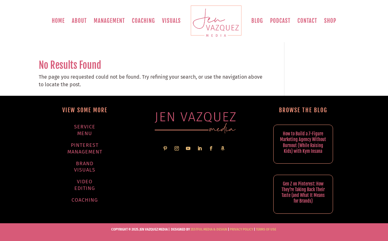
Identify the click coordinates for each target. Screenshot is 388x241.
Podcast (280, 20)
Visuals (171, 20)
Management (109, 20)
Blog (257, 20)
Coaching (143, 20)
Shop (330, 20)
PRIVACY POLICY (241, 229)
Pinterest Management (84, 148)
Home (58, 20)
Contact (307, 20)
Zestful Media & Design (208, 229)
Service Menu (84, 130)
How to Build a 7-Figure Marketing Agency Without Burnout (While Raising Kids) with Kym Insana (303, 142)
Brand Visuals (84, 166)
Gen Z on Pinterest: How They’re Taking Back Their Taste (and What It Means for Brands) (303, 192)
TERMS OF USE (266, 229)
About (79, 20)
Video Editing (84, 185)
